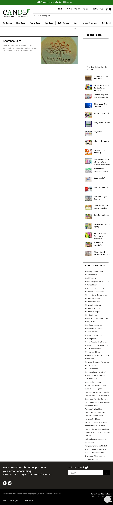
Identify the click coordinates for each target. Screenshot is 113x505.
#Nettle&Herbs (91, 315)
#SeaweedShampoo (93, 335)
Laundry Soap (103, 429)
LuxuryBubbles (104, 433)
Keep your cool (91, 426)
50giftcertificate (91, 379)
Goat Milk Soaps (91, 416)
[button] (109, 9)
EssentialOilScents (102, 402)
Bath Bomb (89, 386)
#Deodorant (99, 292)
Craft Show (89, 402)
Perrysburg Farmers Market (96, 446)
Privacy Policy (58, 494)
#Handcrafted (101, 295)
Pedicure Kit (89, 443)
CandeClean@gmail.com (101, 494)
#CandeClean (91, 285)
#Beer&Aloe (98, 272)
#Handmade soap (92, 298)
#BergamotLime (92, 275)
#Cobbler (89, 292)
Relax (105, 449)
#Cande (105, 282)
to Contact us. (44, 474)
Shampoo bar (99, 456)
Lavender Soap (91, 433)
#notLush (103, 372)
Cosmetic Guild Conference (96, 399)
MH (111, 501)
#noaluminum (91, 365)
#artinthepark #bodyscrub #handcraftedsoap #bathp (97, 355)
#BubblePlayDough (93, 282)
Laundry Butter (91, 429)
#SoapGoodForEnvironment (96, 345)
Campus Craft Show (93, 392)
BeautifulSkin (100, 386)
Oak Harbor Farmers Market (96, 439)
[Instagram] (10, 483)
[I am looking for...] (71, 16)
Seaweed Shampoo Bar (94, 453)
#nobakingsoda (91, 369)
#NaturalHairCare (92, 308)
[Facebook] (5, 483)
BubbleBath (89, 389)
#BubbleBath (90, 278)
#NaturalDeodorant (93, 305)
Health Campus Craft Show (96, 422)
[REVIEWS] (86, 9)
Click (30, 474)
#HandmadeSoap (92, 302)
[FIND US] (76, 9)
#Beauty (88, 272)
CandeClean (90, 396)
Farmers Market (91, 406)
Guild (101, 416)
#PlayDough (90, 322)
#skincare (101, 375)
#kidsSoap (89, 359)
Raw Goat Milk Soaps (93, 449)
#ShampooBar (91, 339)
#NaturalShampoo (92, 312)
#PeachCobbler (91, 318)
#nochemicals (91, 372)
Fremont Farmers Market (95, 412)
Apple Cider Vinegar (93, 382)
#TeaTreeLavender (93, 349)
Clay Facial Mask (103, 396)
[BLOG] (67, 9)
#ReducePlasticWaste (94, 329)
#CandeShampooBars (94, 288)
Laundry (101, 426)
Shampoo (89, 456)
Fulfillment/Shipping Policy (29, 494)
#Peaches (103, 318)
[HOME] (60, 9)
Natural (88, 436)
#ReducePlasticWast (94, 325)
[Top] (107, 499)
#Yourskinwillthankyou (94, 352)
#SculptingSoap (91, 332)
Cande (106, 392)
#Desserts (89, 295)
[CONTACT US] (97, 9)
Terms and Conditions (45, 494)
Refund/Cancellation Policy (11, 494)
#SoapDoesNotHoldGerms (96, 342)
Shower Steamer (91, 459)
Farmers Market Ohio (93, 409)
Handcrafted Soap (92, 419)
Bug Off (99, 389)
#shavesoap (90, 375)
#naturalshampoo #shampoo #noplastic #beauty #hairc (97, 362)
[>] (106, 472)
